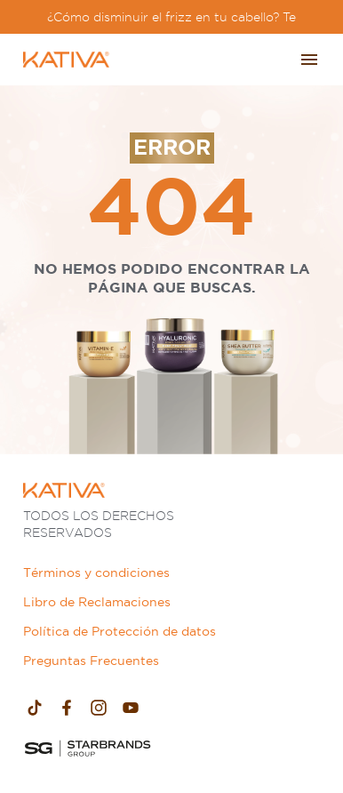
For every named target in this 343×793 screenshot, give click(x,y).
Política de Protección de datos (119, 631)
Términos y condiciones (96, 572)
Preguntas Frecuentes (91, 660)
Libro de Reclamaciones (97, 602)
